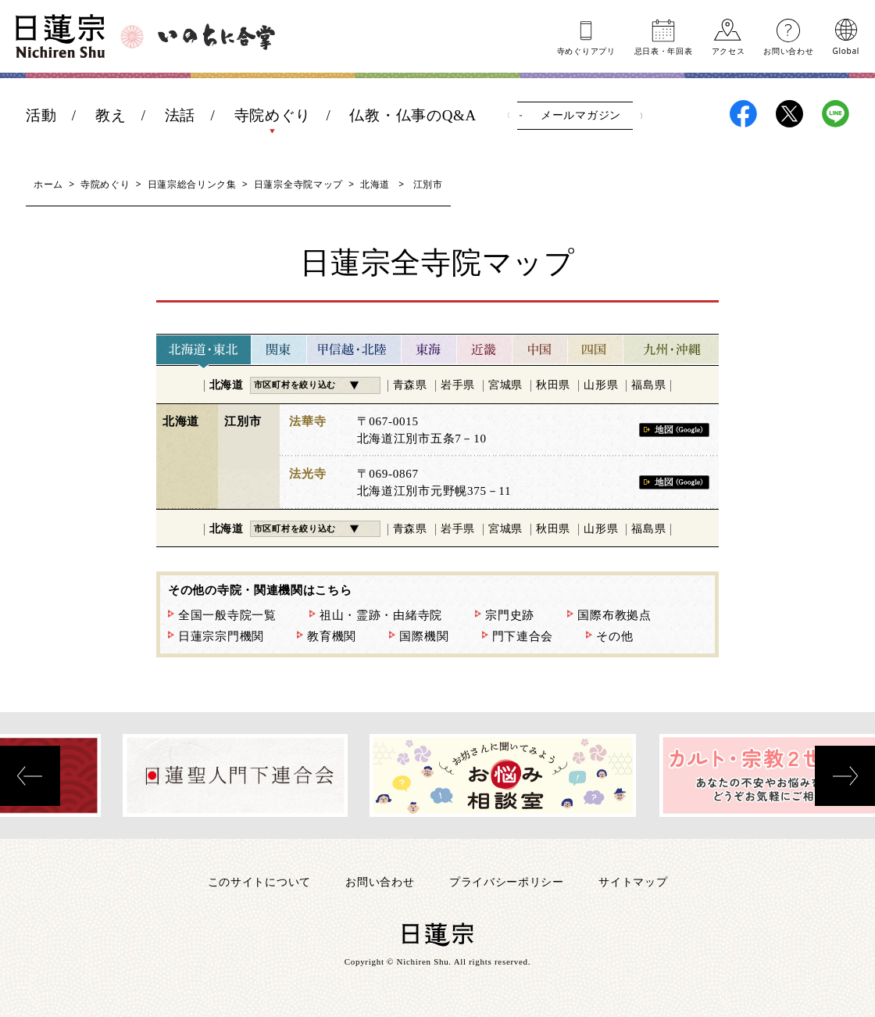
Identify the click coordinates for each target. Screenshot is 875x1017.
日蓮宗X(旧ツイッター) (789, 113)
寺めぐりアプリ (586, 50)
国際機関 (423, 636)
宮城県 (505, 385)
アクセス (728, 50)
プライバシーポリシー (506, 881)
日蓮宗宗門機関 (221, 636)
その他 (614, 636)
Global (846, 50)
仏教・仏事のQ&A (413, 115)
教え (110, 115)
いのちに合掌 (216, 36)
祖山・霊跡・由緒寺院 (381, 615)
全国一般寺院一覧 (227, 615)
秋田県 (553, 385)
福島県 (648, 385)
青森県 (410, 385)
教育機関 (331, 636)
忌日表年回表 (663, 50)
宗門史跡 (509, 615)
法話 (180, 115)
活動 (41, 115)
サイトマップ (632, 881)
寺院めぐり (273, 115)
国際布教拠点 (614, 615)
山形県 (601, 385)
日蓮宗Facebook (743, 113)
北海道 (375, 184)
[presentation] (30, 776)
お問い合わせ (788, 50)
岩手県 (458, 385)
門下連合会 (523, 636)
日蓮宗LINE (835, 113)
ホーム (48, 184)
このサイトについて (259, 881)
